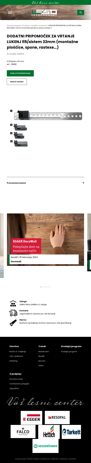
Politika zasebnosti (41, 459)
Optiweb (72, 459)
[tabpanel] (45, 247)
